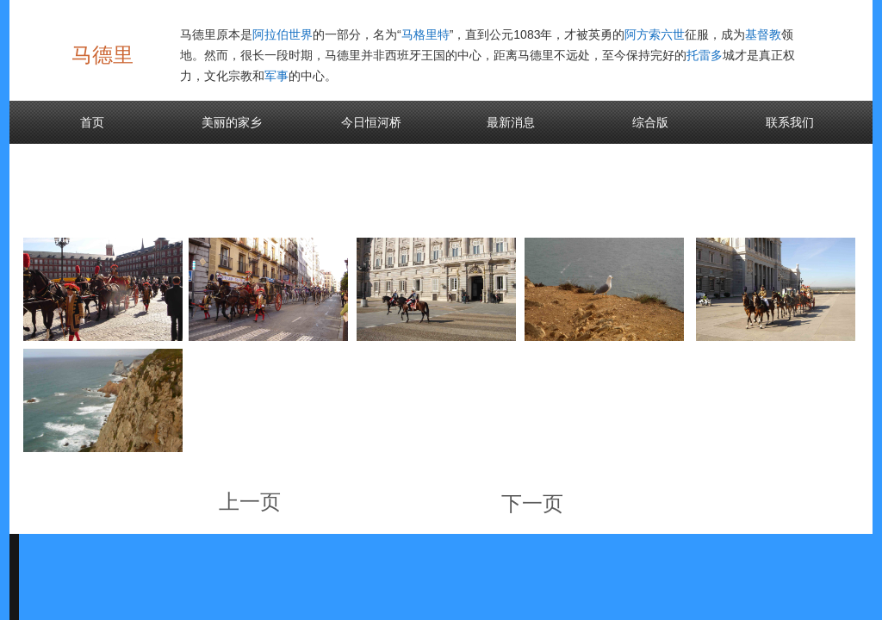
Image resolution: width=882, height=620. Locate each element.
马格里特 (425, 34)
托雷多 (704, 55)
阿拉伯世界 (282, 34)
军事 (276, 76)
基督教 (763, 34)
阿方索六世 (654, 34)
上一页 (250, 501)
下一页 (532, 503)
